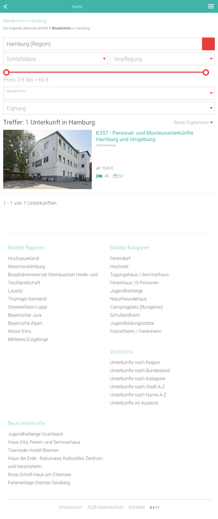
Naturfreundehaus (128, 299)
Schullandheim (125, 315)
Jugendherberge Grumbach (35, 434)
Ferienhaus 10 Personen (134, 282)
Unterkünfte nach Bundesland (140, 370)
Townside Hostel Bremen (33, 450)
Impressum (70, 507)
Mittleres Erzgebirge (28, 339)
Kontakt (137, 507)
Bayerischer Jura (25, 315)
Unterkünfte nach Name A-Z (138, 395)
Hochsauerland (23, 258)
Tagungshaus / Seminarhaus (139, 274)
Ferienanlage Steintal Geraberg (39, 482)
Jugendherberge (126, 290)
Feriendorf (120, 258)
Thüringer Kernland (27, 299)
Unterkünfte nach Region (135, 362)
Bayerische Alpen (25, 323)
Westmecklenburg (26, 266)
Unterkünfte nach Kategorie (137, 378)
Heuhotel (119, 266)
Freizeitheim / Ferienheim (136, 331)
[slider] (6, 72)
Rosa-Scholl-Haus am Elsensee (39, 474)
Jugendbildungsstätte (132, 323)
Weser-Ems (19, 331)
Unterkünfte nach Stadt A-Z (137, 386)
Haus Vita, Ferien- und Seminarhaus (44, 442)
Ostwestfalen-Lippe (27, 307)
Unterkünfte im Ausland (134, 403)
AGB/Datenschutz (105, 507)
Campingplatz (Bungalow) (136, 307)
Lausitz (15, 290)
